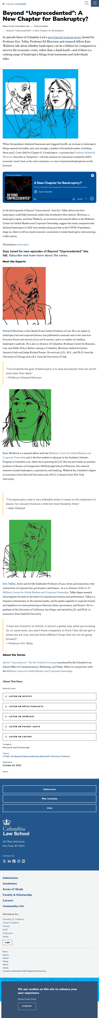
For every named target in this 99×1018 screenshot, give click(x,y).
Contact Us (8, 855)
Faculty (6, 926)
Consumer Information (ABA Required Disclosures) (24, 971)
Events (6, 955)
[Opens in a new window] (4, 861)
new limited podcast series (64, 37)
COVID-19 (8, 756)
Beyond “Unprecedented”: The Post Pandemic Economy (29, 662)
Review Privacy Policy (27, 999)
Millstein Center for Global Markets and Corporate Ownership (39, 671)
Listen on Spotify (20, 696)
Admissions (10, 878)
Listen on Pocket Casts (24, 727)
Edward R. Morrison (50, 756)
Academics (10, 883)
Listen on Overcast (22, 716)
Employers (8, 933)
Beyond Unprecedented (26, 756)
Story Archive (41, 26)
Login (7, 942)
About (5, 964)
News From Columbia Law (16, 26)
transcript (22, 244)
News (5, 952)
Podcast (65, 756)
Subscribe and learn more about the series (38, 255)
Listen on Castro (20, 737)
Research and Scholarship (16, 747)
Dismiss (27, 1006)
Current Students (11, 922)
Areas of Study (13, 889)
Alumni (6, 958)
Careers (8, 900)
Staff (5, 929)
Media (5, 936)
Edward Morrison (13, 331)
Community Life (13, 906)
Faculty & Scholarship (17, 895)
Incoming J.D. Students (13, 919)
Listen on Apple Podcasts (26, 706)
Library (5, 968)
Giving (5, 961)
